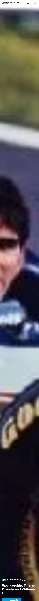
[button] (35, 3)
